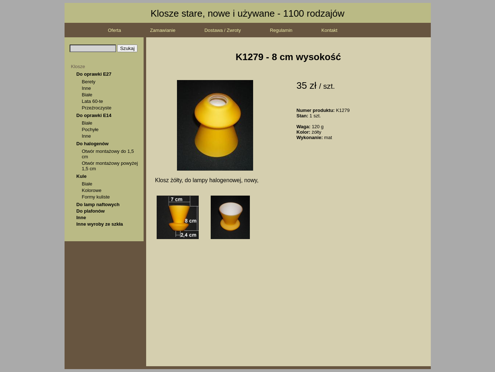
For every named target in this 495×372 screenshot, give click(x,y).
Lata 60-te (92, 101)
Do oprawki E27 (94, 74)
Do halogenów (93, 143)
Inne (86, 88)
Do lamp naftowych (98, 204)
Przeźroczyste (97, 107)
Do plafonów (91, 211)
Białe (87, 94)
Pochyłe (90, 129)
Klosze (78, 66)
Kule (82, 176)
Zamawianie (163, 30)
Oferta (114, 30)
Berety (89, 81)
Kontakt (329, 30)
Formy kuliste (96, 197)
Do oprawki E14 (94, 115)
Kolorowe (92, 190)
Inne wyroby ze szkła (100, 224)
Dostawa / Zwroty (223, 30)
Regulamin (281, 30)
